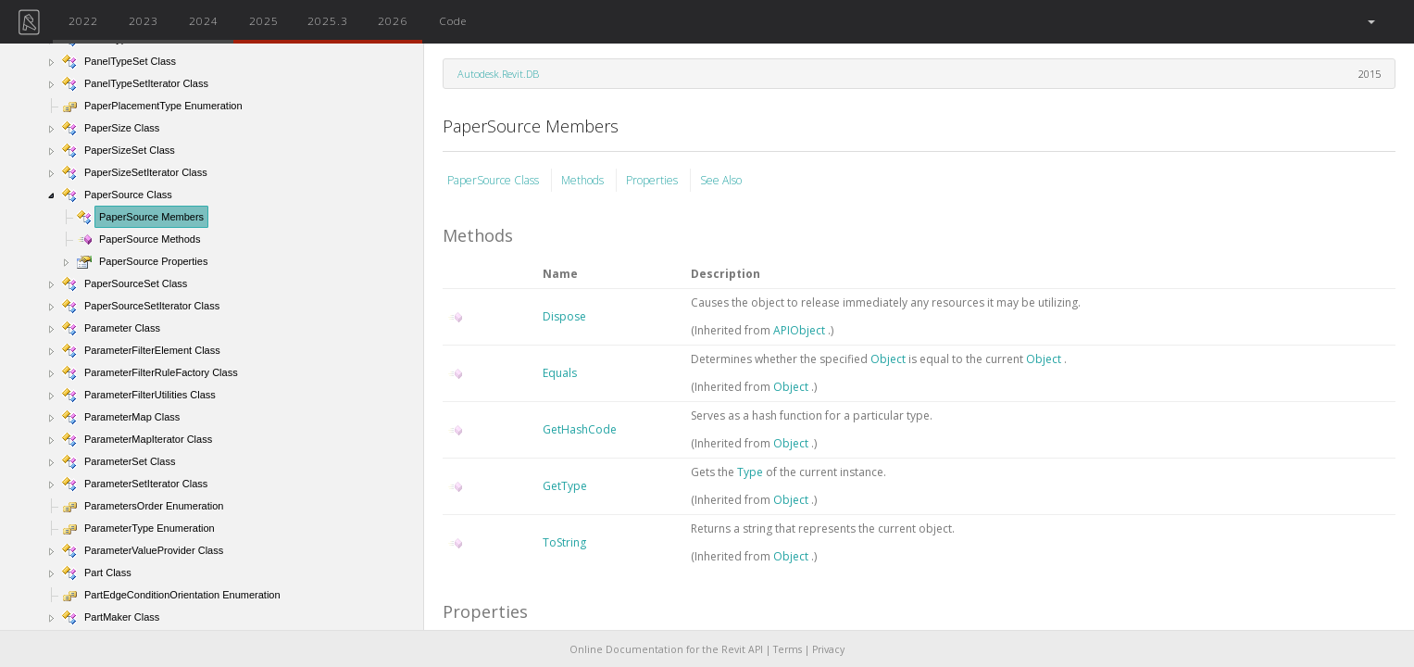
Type (751, 472)
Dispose (564, 316)
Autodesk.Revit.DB (498, 74)
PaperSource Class (494, 180)
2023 (143, 20)
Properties (653, 180)
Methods (584, 180)
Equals (560, 373)
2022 (83, 20)
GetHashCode (580, 429)
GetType (565, 486)
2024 (204, 20)
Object (889, 359)
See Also (721, 180)
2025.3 (327, 20)
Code (453, 20)
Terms (787, 649)
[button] (1370, 22)
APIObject (800, 330)
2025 (264, 20)
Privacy (828, 649)
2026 (392, 20)
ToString (564, 542)
